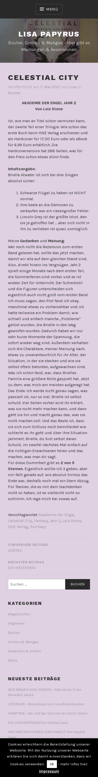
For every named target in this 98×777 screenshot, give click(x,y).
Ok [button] (52, 764)
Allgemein (16, 623)
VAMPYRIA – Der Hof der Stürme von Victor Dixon (47, 713)
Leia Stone (71, 520)
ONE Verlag (18, 526)
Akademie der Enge (55, 514)
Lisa (72, 86)
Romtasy (38, 526)
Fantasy (41, 520)
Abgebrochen (19, 614)
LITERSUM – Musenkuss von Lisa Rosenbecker (46, 704)
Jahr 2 (55, 520)
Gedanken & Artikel (24, 651)
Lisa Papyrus (49, 33)
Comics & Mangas (23, 642)
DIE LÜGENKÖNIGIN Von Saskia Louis (38, 723)
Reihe (12, 660)
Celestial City (20, 520)
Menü (52, 9)
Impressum (49, 771)
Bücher (14, 92)
